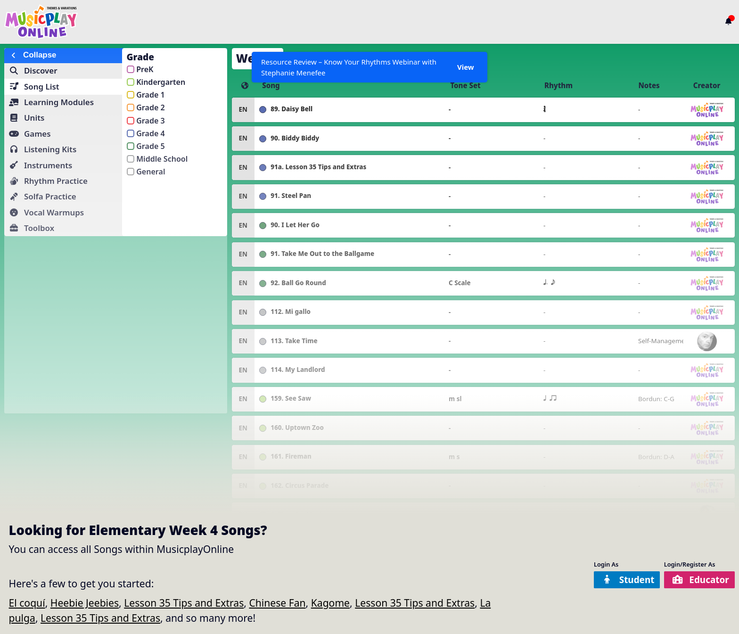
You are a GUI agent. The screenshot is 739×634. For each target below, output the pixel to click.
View (465, 67)
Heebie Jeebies (84, 602)
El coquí (27, 602)
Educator (700, 579)
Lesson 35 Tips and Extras (184, 602)
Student (625, 579)
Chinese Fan (277, 602)
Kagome (330, 602)
